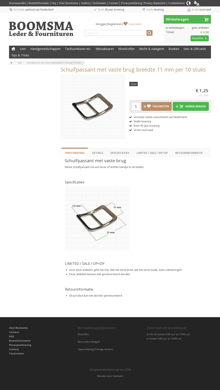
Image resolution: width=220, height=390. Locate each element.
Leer (23, 49)
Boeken (173, 49)
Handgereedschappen (45, 49)
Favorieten (135, 24)
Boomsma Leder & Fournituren (13, 49)
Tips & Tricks (20, 55)
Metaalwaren (105, 49)
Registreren (115, 24)
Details (97, 153)
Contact (113, 3)
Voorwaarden (17, 3)
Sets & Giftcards (194, 49)
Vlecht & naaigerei (151, 49)
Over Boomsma (68, 3)
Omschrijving (75, 153)
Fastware (118, 376)
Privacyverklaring (20, 344)
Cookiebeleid (176, 3)
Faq (54, 3)
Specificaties (119, 153)
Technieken (99, 3)
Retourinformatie (189, 153)
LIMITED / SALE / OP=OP (152, 153)
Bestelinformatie (39, 3)
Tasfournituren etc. (78, 49)
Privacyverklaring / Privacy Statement (143, 3)
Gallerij (85, 3)
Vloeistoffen (126, 49)
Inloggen (101, 24)
